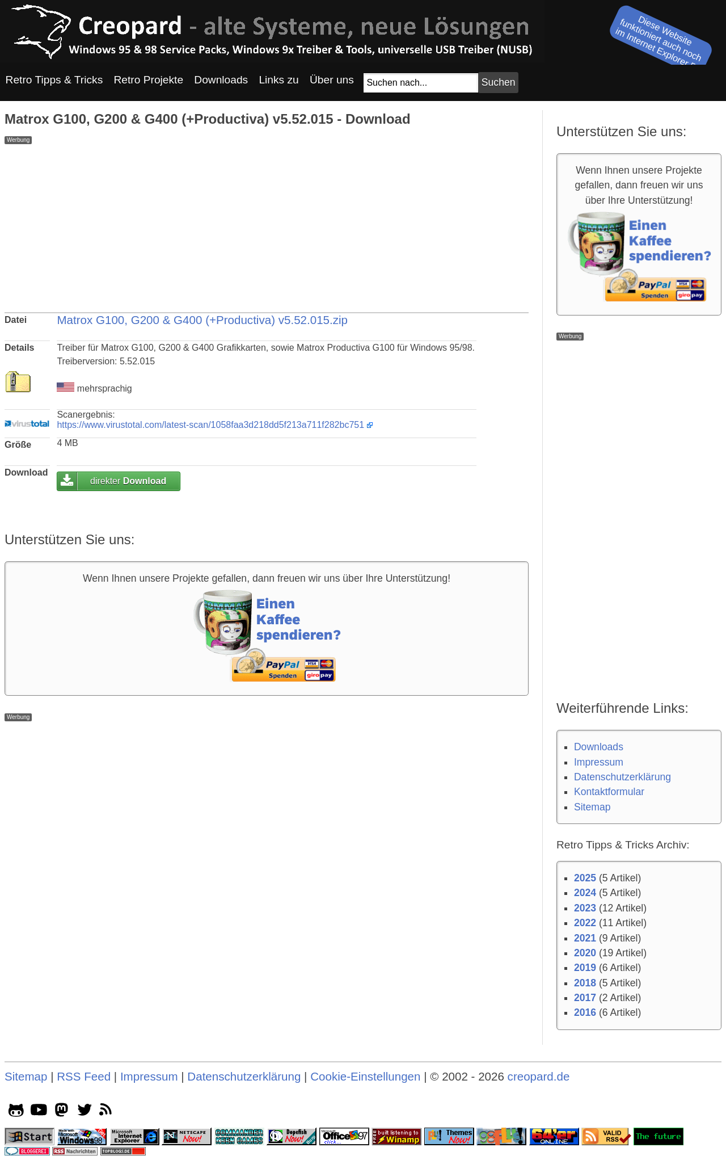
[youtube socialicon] (39, 1112)
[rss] (107, 1112)
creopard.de (539, 1076)
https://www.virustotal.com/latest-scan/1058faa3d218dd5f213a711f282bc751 (210, 425)
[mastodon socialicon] (61, 1112)
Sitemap (592, 807)
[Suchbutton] (498, 82)
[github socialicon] (16, 1112)
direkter (128, 481)
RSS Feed (84, 1076)
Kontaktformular (609, 791)
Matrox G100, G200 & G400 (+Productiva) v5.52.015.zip (202, 319)
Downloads (598, 747)
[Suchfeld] (421, 83)
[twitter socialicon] (85, 1112)
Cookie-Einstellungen (365, 1076)
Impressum (598, 762)
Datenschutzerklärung (622, 777)
